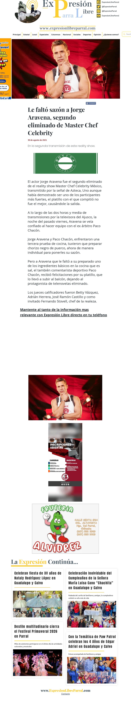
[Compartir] (91, 103)
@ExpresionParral (109, 6)
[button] (44, 34)
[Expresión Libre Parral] (99, 2)
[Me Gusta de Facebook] (104, 104)
